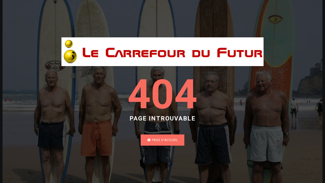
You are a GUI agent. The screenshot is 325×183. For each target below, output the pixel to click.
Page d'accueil (162, 140)
